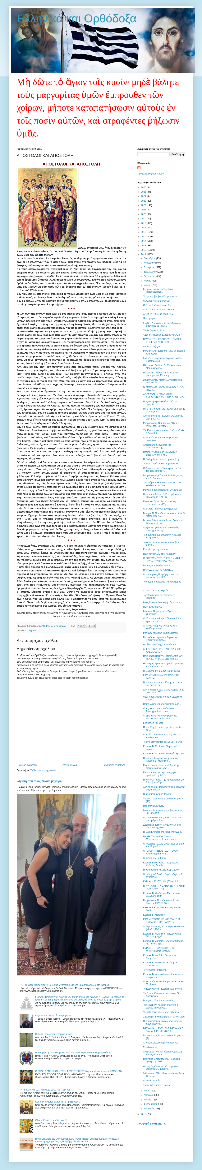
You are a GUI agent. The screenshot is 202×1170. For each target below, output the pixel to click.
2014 (144, 241)
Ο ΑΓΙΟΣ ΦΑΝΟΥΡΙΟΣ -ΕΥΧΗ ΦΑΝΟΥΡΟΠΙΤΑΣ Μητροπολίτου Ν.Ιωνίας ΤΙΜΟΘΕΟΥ (78, 1071)
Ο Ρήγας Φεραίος (152, 1080)
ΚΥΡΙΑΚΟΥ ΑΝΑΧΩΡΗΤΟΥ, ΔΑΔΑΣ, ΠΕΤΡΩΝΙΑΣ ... (46, 1089)
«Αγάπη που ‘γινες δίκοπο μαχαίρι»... (40, 781)
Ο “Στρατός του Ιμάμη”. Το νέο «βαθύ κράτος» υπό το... (162, 619)
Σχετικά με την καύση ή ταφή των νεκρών (164, 1016)
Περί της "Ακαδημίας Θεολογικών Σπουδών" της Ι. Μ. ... (160, 453)
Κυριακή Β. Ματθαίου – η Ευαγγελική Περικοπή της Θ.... (162, 935)
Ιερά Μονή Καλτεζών (153, 806)
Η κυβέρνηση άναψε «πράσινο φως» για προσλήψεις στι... (163, 665)
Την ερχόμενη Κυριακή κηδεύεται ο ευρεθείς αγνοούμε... (160, 1006)
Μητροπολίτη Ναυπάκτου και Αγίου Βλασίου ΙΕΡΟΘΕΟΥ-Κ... (161, 901)
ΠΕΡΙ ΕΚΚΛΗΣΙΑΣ (152, 606)
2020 (144, 214)
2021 (144, 209)
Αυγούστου (150, 276)
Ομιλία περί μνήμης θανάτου (157, 794)
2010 (144, 1114)
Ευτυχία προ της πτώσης (156, 549)
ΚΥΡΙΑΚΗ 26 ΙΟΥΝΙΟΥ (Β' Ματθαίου (161, 881)
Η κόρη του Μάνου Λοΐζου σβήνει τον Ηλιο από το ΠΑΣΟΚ (162, 495)
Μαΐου (147, 1090)
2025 (144, 192)
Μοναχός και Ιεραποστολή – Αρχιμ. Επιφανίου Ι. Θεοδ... (161, 638)
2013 (144, 245)
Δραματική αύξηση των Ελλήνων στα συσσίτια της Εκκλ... (162, 826)
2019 (144, 218)
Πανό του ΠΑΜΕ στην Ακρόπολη (159, 554)
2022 (144, 205)
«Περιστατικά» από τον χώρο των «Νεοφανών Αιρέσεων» (160, 717)
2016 (144, 232)
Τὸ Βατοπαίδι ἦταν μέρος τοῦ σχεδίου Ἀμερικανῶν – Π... (162, 994)
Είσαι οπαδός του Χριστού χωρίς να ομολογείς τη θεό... (161, 773)
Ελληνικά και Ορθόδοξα (77, 18)
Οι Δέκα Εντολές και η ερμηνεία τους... (54, 1034)
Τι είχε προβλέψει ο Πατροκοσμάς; (160, 296)
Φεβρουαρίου (151, 1104)
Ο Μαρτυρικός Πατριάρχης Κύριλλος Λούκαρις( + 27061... (161, 576)
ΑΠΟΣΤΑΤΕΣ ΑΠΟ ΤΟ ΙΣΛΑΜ (158, 314)
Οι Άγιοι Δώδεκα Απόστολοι (157, 305)
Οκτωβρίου (150, 267)
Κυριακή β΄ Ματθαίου (154, 915)
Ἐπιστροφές (149, 318)
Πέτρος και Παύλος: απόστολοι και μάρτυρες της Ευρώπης (160, 374)
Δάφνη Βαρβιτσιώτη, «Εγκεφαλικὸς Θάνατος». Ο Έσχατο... (161, 1067)
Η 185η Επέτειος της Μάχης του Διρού (162, 832)
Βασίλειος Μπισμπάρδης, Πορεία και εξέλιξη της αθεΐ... (161, 1060)
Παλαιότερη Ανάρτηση (114, 765)
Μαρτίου (148, 1099)
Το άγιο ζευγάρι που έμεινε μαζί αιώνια (162, 742)
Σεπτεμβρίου (150, 271)
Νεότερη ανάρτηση (27, 765)
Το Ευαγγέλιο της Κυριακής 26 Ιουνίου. (162, 988)
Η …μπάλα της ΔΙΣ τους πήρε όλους (161, 670)
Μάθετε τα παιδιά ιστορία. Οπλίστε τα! (162, 489)
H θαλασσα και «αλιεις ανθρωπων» (161, 869)
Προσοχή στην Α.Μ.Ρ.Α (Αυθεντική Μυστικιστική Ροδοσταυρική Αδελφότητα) (73, 1052)
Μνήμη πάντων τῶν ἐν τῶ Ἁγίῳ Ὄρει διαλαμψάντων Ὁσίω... (161, 766)
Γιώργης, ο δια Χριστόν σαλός (158, 1000)
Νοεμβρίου (149, 262)
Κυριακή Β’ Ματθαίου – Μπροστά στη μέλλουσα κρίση (162, 894)
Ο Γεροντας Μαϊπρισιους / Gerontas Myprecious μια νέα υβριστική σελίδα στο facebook (65, 985)
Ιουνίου (148, 285)
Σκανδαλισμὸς (150, 1047)
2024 (144, 196)
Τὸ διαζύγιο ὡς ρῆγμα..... (155, 330)
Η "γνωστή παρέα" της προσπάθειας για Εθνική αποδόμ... (163, 781)
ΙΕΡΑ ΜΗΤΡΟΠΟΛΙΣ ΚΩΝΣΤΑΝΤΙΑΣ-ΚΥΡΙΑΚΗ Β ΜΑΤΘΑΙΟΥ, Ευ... (162, 920)
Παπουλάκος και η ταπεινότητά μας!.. (162, 704)
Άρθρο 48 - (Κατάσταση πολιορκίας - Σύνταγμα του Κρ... (161, 529)
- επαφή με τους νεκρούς (155, 590)
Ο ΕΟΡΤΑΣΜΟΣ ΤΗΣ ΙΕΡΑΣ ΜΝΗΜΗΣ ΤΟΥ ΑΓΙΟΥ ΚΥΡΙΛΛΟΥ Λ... (163, 559)
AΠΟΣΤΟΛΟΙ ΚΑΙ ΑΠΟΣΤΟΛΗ (158, 309)
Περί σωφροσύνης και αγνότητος (159, 644)
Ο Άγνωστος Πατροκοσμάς (156, 300)
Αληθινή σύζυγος (151, 346)
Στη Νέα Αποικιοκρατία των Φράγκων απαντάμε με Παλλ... (162, 324)
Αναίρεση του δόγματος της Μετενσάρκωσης (157, 446)
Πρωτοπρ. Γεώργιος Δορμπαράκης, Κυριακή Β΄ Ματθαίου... (161, 759)
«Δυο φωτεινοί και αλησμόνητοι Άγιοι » (162, 334)
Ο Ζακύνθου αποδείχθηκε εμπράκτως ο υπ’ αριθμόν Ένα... (163, 819)
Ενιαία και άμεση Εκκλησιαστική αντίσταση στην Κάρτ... (159, 502)
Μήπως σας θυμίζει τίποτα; (157, 565)
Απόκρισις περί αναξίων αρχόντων (160, 1042)
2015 (144, 236)
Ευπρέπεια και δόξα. (153, 723)
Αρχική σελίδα (69, 765)
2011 (144, 254)
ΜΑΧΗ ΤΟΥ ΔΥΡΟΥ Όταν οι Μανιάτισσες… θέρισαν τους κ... (160, 838)
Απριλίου (149, 1095)
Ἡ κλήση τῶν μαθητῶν (154, 858)
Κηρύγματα (30, 630)
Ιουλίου (148, 280)
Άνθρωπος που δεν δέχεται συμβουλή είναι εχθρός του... (162, 1053)
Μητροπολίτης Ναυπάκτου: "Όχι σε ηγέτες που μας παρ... (161, 424)
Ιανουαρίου (150, 1108)
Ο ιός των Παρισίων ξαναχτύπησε (160, 508)
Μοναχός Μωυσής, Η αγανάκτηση (160, 633)
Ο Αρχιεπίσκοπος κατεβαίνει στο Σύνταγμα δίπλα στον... (159, 709)
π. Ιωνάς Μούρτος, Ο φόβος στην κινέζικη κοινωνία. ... (160, 627)
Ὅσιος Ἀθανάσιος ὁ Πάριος (157, 1085)
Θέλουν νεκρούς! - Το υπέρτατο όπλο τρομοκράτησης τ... (162, 469)
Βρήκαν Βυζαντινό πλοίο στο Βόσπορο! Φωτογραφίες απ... (163, 521)
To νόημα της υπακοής (154, 970)
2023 (144, 201)
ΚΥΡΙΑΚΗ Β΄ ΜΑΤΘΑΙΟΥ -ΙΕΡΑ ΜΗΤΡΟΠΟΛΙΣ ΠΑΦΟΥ (159, 949)
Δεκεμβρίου (150, 258)
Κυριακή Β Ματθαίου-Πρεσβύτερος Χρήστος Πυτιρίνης (161, 864)
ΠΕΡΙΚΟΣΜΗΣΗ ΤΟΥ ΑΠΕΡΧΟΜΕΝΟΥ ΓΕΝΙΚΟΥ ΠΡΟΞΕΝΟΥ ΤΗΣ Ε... (163, 657)
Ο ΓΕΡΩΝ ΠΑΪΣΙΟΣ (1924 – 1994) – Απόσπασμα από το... (161, 852)
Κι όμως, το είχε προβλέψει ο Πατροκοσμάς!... (158, 290)
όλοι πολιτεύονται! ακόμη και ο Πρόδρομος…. (58, 1101)
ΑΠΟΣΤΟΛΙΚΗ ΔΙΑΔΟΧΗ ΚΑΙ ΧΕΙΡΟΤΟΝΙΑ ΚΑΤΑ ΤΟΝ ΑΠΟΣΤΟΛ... (164, 395)
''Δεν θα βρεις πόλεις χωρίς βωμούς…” (162, 1012)
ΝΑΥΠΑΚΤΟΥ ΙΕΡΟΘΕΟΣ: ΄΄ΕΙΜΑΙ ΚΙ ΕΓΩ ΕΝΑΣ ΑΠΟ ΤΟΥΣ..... (162, 340)
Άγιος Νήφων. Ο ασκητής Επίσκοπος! (162, 602)
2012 (144, 250)
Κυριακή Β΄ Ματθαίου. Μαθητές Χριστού (163, 753)
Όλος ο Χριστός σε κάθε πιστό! (51, 1120)
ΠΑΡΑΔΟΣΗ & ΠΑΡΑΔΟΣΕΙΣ (158, 570)
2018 (144, 223)
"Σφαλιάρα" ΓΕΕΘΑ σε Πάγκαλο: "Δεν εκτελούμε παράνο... (162, 484)
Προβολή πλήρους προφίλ (150, 173)
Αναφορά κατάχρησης (151, 1123)
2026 (144, 187)
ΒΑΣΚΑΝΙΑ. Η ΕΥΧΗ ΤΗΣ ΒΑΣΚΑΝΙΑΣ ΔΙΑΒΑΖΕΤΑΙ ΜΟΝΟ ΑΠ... (163, 1029)
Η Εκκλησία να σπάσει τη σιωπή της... (162, 459)
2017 (144, 227)
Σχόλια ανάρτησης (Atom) (43, 770)
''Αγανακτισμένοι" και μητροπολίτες (160, 463)
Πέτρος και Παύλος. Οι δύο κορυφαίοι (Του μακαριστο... (162, 366)
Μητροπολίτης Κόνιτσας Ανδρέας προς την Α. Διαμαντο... (162, 477)
